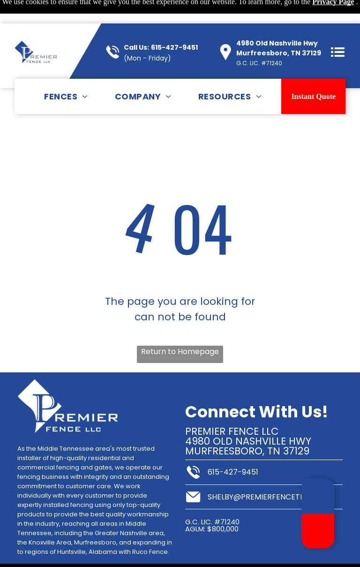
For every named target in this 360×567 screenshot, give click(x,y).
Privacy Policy (81, 554)
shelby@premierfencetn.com (266, 473)
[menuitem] (66, 73)
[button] (337, 29)
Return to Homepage (180, 328)
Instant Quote (313, 73)
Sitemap (44, 554)
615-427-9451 (174, 24)
